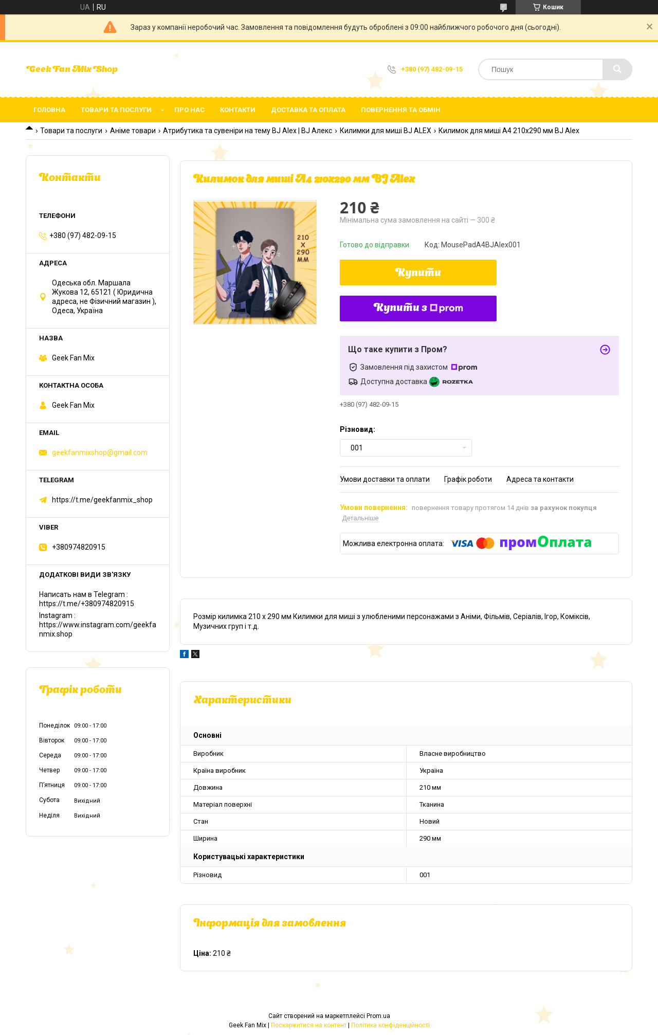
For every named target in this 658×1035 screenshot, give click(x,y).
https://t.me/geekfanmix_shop (102, 500)
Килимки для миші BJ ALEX (385, 130)
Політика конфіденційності (390, 1025)
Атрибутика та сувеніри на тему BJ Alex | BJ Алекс (247, 130)
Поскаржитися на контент (308, 1025)
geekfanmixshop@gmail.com (100, 452)
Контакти (237, 110)
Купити (418, 273)
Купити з (418, 308)
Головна (49, 110)
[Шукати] (617, 69)
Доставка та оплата (308, 110)
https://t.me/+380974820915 (86, 604)
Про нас (189, 110)
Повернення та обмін (401, 110)
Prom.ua (378, 1016)
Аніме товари (133, 130)
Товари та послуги (116, 110)
